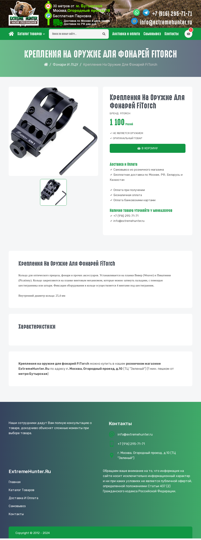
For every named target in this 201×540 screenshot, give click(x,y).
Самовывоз (152, 35)
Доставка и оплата (126, 35)
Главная (15, 483)
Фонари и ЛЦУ (65, 66)
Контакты (171, 35)
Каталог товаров (29, 35)
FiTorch (125, 114)
